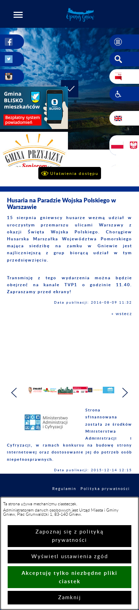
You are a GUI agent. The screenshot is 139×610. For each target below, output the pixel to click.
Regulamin (64, 492)
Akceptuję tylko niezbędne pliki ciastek (69, 577)
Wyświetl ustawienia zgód (69, 556)
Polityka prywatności (105, 492)
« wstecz (121, 314)
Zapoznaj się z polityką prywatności (69, 536)
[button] (18, 14)
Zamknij (69, 597)
